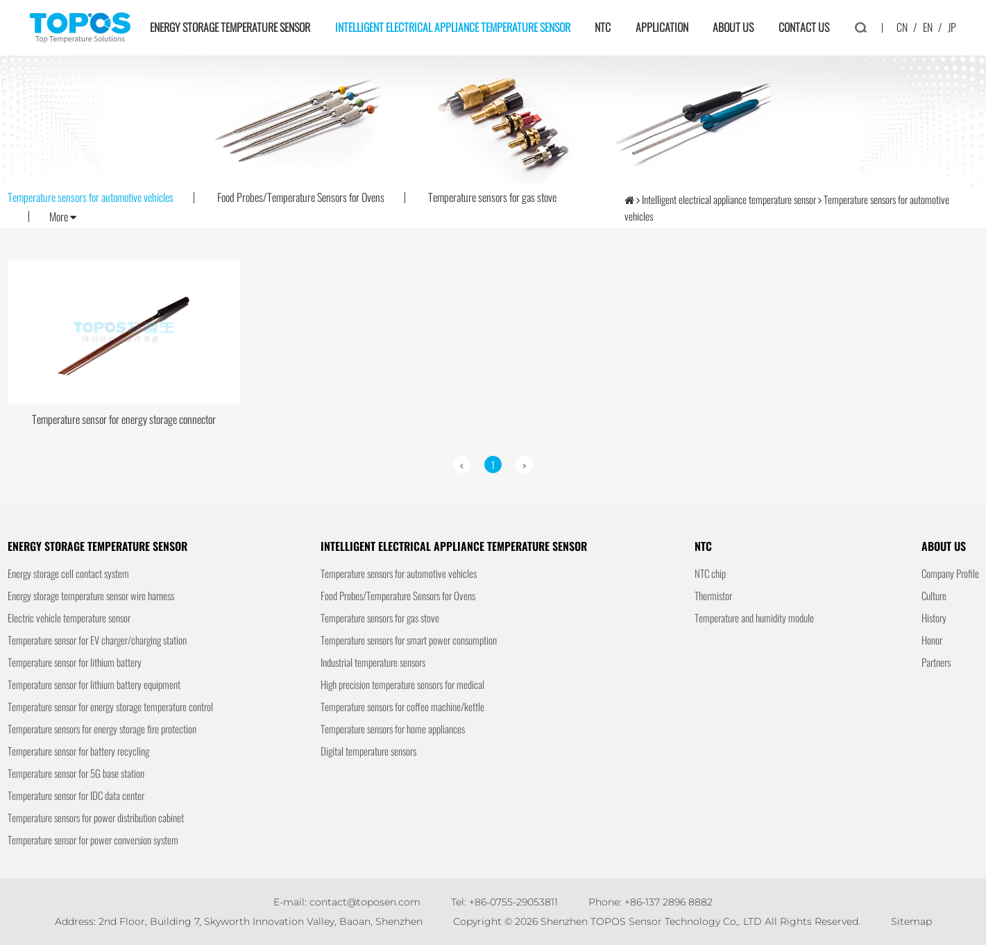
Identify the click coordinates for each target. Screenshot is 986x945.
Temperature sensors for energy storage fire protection (102, 728)
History (933, 617)
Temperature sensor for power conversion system (93, 839)
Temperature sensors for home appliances (393, 728)
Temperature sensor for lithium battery (75, 662)
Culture (933, 595)
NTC (603, 27)
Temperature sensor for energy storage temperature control (110, 706)
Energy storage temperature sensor (230, 27)
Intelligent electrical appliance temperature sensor (452, 27)
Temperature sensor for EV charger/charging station (97, 639)
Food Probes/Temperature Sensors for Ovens (300, 197)
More (62, 217)
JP (952, 27)
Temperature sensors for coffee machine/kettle (402, 706)
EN (928, 27)
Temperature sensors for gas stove (492, 197)
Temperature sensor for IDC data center (76, 795)
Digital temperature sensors (368, 750)
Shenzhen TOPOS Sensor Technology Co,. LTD (651, 921)
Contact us (804, 27)
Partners (936, 662)
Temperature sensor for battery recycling (78, 750)
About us (733, 27)
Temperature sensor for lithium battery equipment (94, 684)
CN (902, 27)
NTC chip (710, 573)
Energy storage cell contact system (68, 573)
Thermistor (713, 595)
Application (662, 27)
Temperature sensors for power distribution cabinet (96, 817)
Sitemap (911, 921)
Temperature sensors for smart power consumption (409, 639)
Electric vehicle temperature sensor (69, 617)
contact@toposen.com (364, 902)
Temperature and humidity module (754, 617)
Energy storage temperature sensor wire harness (91, 595)
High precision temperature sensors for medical (402, 684)
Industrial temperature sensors (373, 662)
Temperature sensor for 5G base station (76, 773)
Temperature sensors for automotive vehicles (90, 197)
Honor (931, 639)
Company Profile (950, 573)
